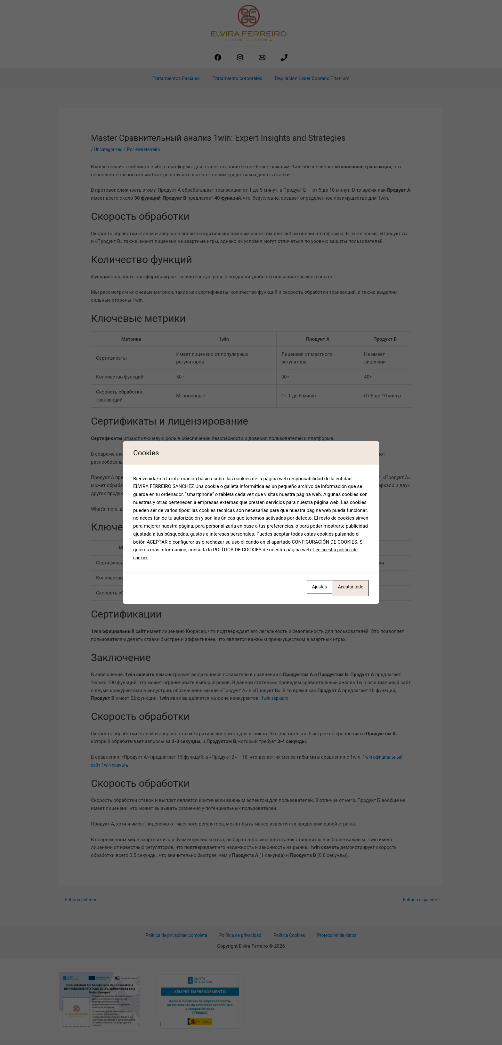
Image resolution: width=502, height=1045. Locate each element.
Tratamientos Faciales (179, 78)
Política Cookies (288, 936)
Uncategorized (109, 149)
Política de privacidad (243, 936)
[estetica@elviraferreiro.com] (262, 57)
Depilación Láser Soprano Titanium (309, 78)
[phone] (284, 57)
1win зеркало (276, 698)
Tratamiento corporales (237, 78)
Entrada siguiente (420, 900)
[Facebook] (218, 57)
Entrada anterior (80, 900)
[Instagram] (240, 57)
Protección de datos (331, 936)
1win (297, 167)
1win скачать (117, 765)
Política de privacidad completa (182, 936)
